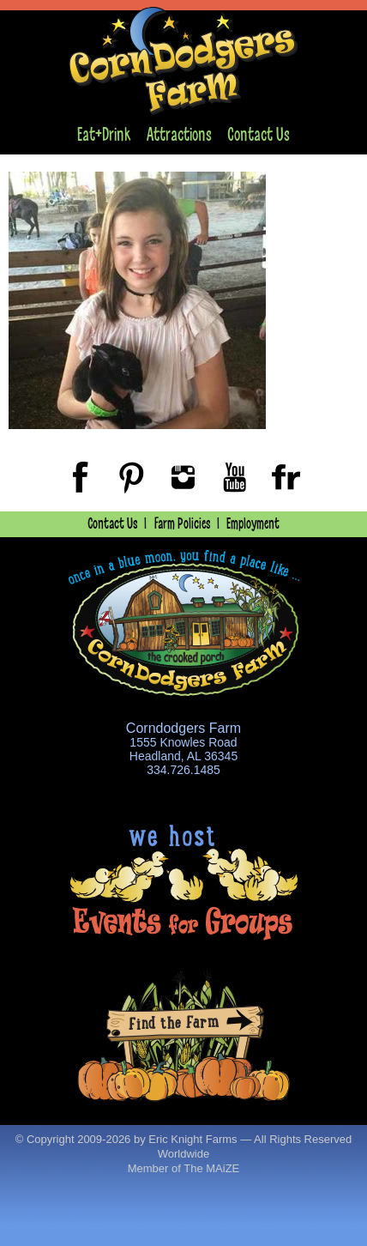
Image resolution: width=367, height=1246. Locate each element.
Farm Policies (182, 524)
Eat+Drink (103, 135)
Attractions (179, 135)
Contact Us (258, 135)
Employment (253, 524)
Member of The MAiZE (184, 1168)
